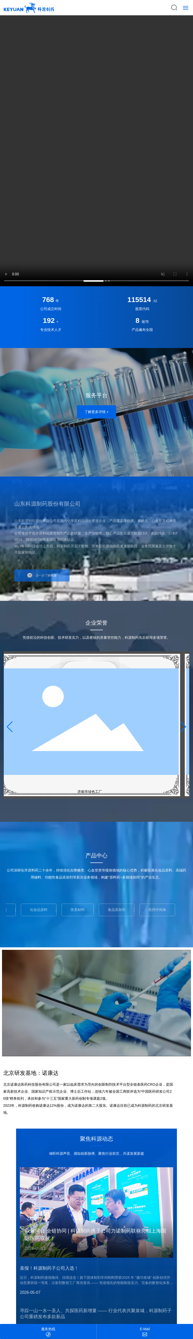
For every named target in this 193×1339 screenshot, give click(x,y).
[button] (93, 281)
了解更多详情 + (96, 412)
